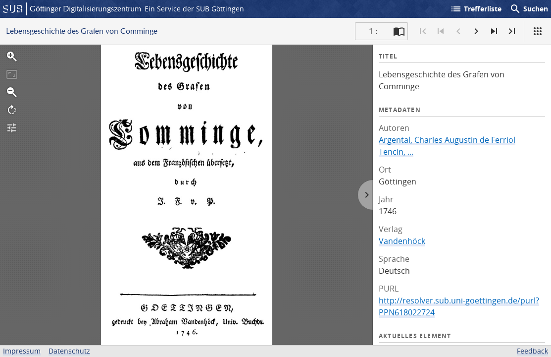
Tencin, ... (396, 151)
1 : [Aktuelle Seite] (373, 31)
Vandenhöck (402, 241)
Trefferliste (475, 9)
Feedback (532, 351)
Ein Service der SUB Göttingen (194, 8)
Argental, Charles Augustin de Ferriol (447, 139)
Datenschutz (69, 351)
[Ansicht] (537, 31)
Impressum (22, 351)
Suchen (528, 9)
